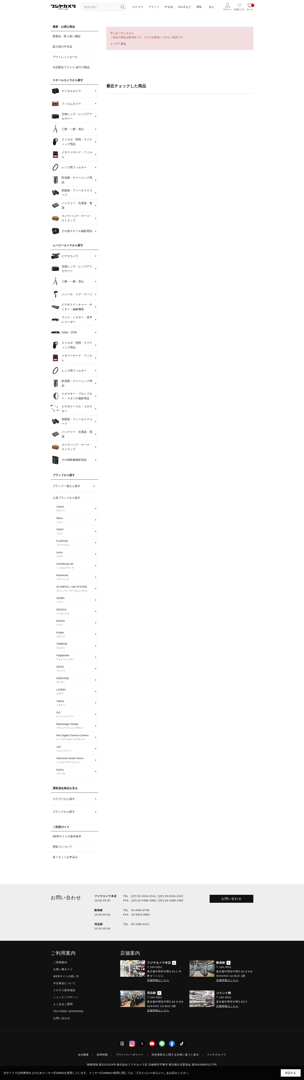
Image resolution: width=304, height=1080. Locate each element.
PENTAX (75, 611)
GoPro (75, 771)
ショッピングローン (65, 997)
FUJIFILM (75, 543)
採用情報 (102, 1054)
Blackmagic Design (75, 726)
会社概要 (83, 1054)
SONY (75, 531)
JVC (75, 749)
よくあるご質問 (63, 1004)
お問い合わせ (231, 898)
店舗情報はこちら (158, 980)
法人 (211, 6)
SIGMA (75, 600)
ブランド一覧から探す (66, 486)
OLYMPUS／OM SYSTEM (75, 588)
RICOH (75, 623)
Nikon (75, 520)
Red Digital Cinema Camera (75, 737)
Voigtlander (75, 657)
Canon (75, 508)
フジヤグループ (216, 1054)
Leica (75, 554)
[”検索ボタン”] (123, 7)
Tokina (75, 703)
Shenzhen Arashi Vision (75, 760)
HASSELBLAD (75, 566)
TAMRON (75, 646)
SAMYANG (75, 680)
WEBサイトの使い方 (66, 976)
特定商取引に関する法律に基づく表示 (175, 1054)
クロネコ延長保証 (64, 990)
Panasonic (75, 577)
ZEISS (75, 668)
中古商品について (64, 983)
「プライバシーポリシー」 (149, 1072)
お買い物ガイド (63, 969)
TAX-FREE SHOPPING (68, 1011)
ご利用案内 (60, 962)
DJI (75, 714)
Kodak (75, 634)
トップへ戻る (118, 43)
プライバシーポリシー (130, 1054)
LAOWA (75, 691)
